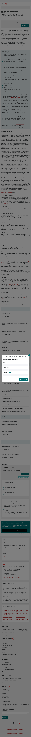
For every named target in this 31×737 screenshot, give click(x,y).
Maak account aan (23, 379)
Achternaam (6, 367)
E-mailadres (7, 372)
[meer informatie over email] (10, 372)
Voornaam (5, 362)
